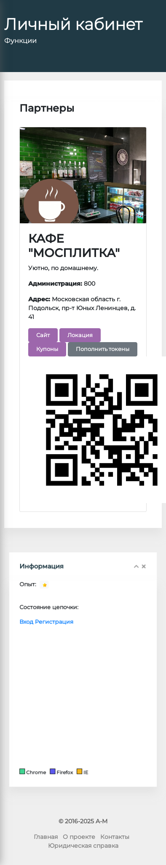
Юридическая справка (83, 845)
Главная (46, 837)
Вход (41, 634)
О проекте (79, 837)
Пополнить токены (102, 348)
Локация (80, 334)
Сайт (43, 334)
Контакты (114, 837)
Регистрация (61, 634)
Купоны (47, 348)
